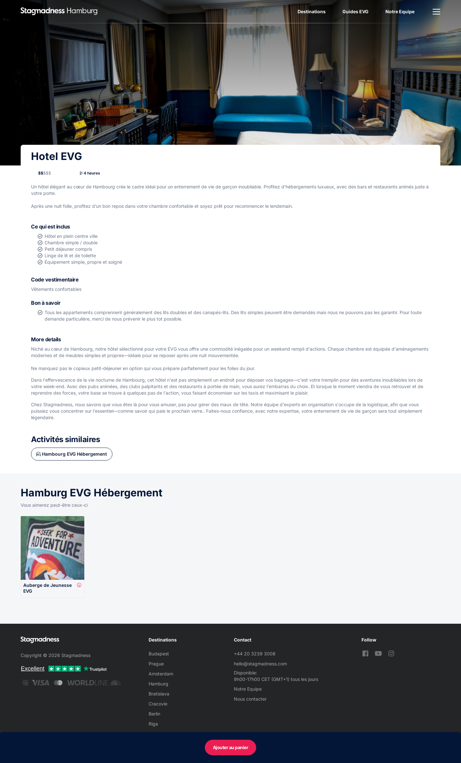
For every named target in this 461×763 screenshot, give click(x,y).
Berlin (154, 713)
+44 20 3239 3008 (255, 653)
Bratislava (159, 693)
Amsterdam (161, 673)
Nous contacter (250, 699)
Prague (156, 663)
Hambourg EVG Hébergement (74, 454)
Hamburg (158, 683)
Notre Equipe (399, 11)
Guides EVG (355, 11)
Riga (153, 723)
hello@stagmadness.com (260, 663)
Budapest (159, 653)
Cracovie (158, 703)
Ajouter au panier (230, 747)
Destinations (312, 11)
